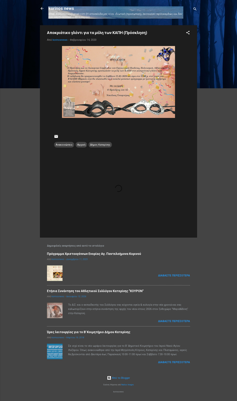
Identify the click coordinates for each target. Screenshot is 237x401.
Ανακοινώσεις (64, 144)
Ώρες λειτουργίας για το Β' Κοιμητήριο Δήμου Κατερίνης (88, 332)
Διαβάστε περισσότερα (174, 275)
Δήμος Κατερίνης (100, 144)
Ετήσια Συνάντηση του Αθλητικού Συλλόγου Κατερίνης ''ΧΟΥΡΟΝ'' (95, 291)
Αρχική (81, 144)
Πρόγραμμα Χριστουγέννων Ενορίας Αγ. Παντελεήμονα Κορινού (94, 254)
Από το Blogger (118, 377)
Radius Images (127, 385)
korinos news (61, 8)
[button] (188, 33)
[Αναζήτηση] (195, 9)
